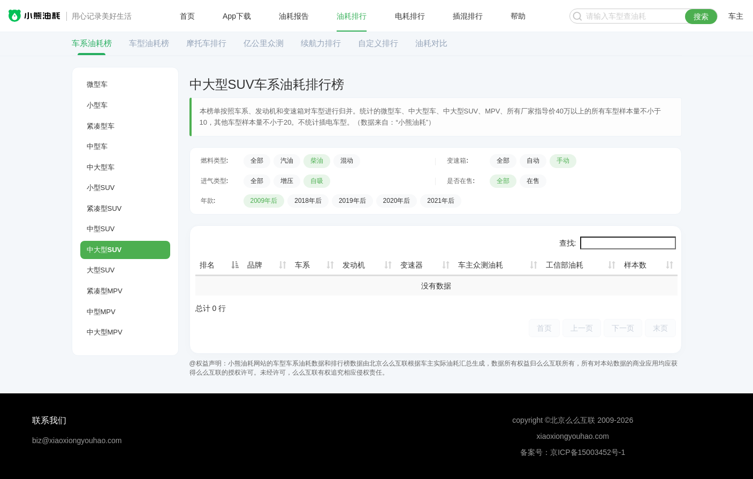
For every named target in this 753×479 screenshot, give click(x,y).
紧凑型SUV (104, 208)
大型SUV (101, 270)
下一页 (623, 328)
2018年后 (308, 200)
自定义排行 (378, 43)
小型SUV (101, 188)
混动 (346, 160)
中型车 (97, 146)
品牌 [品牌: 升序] (254, 265)
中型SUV (101, 229)
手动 (563, 160)
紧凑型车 (101, 126)
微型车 (97, 84)
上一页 (582, 328)
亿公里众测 (264, 43)
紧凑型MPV (105, 291)
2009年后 (264, 200)
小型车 (97, 105)
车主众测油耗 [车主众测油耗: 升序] (480, 265)
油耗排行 (352, 16)
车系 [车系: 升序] (302, 265)
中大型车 (101, 167)
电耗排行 (410, 16)
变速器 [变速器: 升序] (411, 265)
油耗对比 (431, 43)
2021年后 (440, 200)
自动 (533, 160)
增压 (286, 181)
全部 (256, 160)
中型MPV (101, 312)
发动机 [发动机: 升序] (354, 265)
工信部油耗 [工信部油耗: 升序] (564, 265)
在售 (533, 181)
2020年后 (396, 200)
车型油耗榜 (149, 43)
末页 (660, 328)
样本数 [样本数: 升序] (635, 265)
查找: (617, 243)
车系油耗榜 (92, 43)
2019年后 (352, 200)
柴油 (316, 160)
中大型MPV (105, 332)
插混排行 (468, 16)
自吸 (316, 181)
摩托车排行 (206, 43)
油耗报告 (294, 16)
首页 (187, 16)
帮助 (518, 16)
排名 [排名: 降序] (207, 265)
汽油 (286, 160)
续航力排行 (321, 43)
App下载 (237, 16)
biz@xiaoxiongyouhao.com (77, 440)
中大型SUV (104, 250)
